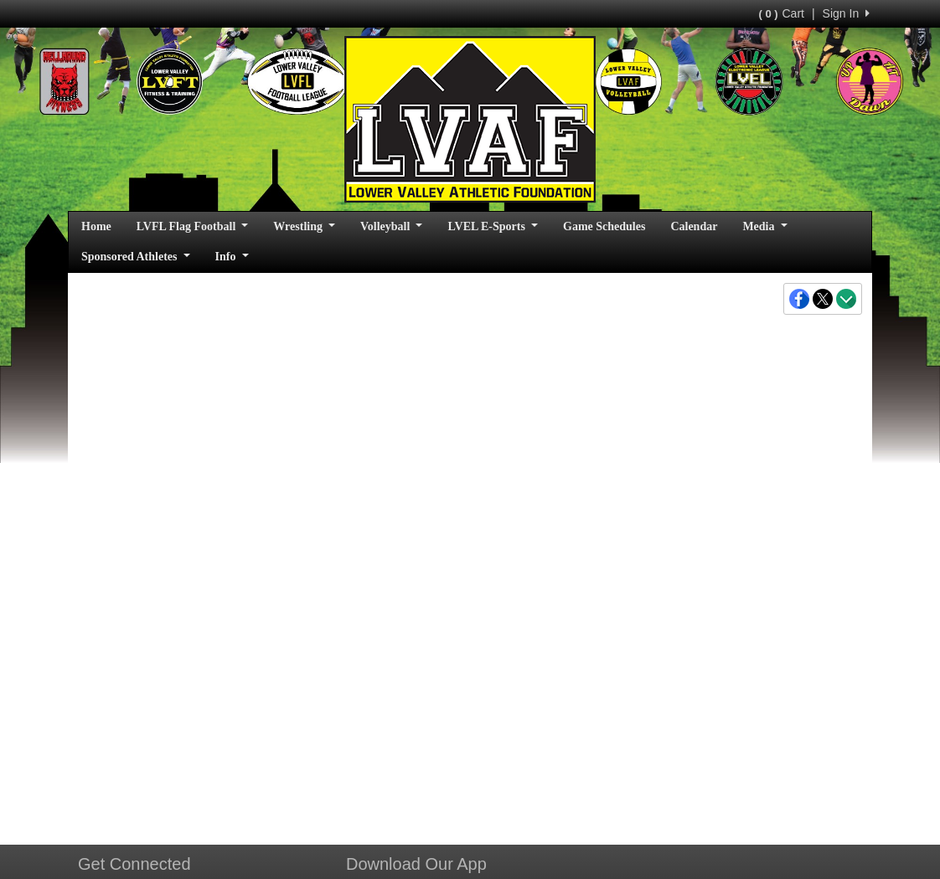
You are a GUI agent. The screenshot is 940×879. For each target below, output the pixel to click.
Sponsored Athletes (135, 256)
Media (764, 226)
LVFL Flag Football (193, 226)
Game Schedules (604, 226)
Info (232, 256)
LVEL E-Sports (492, 226)
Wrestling (304, 226)
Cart (780, 13)
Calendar (693, 226)
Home (96, 226)
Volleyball (391, 226)
